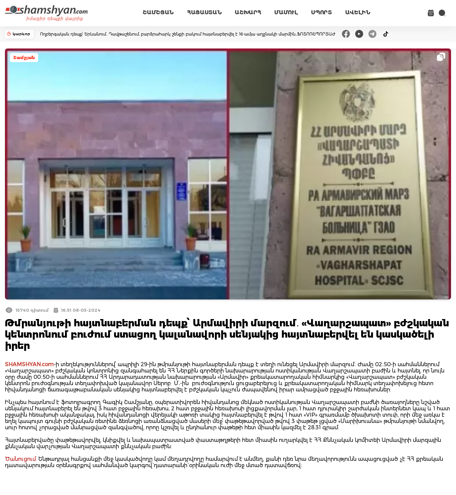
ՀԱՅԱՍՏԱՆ (204, 12)
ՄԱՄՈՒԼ (286, 12)
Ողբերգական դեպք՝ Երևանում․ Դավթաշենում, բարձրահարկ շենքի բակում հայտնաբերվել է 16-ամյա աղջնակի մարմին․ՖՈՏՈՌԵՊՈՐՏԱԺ (187, 34)
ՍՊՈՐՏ (321, 12)
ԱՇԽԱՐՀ (248, 12)
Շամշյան (24, 57)
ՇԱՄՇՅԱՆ (158, 12)
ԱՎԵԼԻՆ (357, 12)
